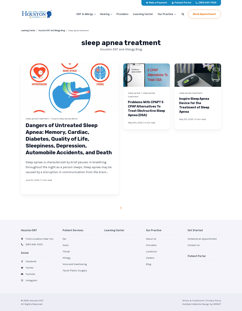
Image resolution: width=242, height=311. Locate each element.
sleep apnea (134, 93)
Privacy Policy (213, 300)
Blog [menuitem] (148, 264)
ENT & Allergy (85, 14)
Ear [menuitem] (64, 238)
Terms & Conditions (193, 300)
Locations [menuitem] (151, 251)
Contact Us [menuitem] (194, 245)
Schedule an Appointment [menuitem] (202, 238)
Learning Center (28, 30)
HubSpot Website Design (195, 304)
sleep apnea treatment (37, 118)
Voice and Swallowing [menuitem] (75, 264)
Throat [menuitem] (66, 251)
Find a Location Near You (39, 238)
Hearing (105, 14)
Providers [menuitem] (151, 245)
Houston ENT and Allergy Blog (51, 30)
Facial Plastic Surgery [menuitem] (75, 270)
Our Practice (165, 14)
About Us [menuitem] (151, 238)
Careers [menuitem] (150, 257)
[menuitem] (156, 3)
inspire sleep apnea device (64, 118)
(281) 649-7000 (34, 244)
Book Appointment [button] (204, 14)
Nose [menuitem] (65, 245)
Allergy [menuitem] (66, 257)
